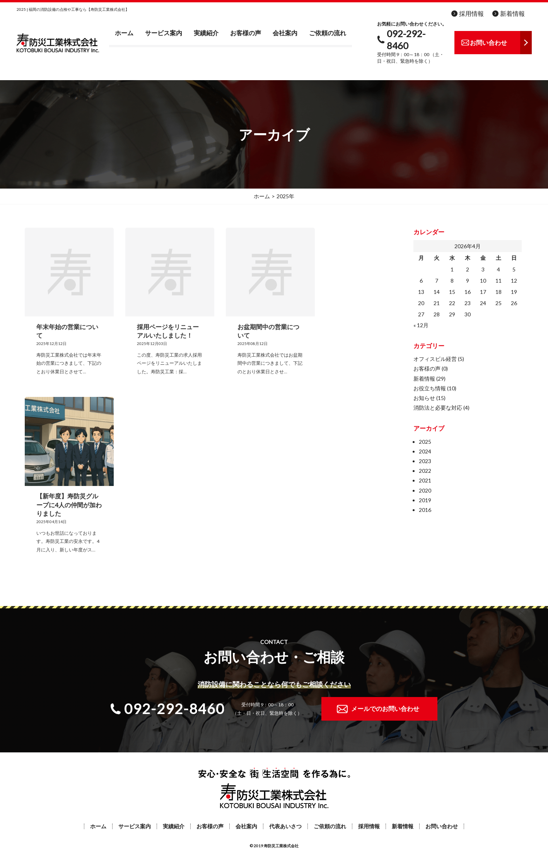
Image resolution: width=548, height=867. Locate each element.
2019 (425, 500)
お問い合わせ (441, 826)
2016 (425, 509)
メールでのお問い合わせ (385, 708)
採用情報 (471, 13)
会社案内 (285, 32)
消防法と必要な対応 (437, 407)
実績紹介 (206, 32)
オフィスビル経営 (435, 358)
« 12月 (420, 325)
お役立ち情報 (429, 388)
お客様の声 (245, 32)
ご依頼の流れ (327, 32)
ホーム (124, 32)
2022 (425, 470)
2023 (425, 461)
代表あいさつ (285, 826)
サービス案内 (163, 32)
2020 (425, 490)
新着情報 (512, 13)
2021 (425, 480)
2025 (425, 441)
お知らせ (424, 398)
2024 (425, 451)
